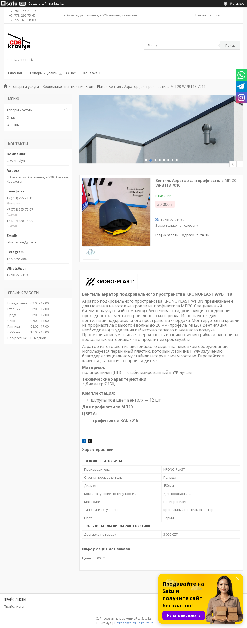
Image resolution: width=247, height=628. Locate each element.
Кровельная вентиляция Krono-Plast (74, 86)
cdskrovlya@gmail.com (24, 242)
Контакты (91, 73)
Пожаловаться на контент (133, 623)
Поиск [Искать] (230, 45)
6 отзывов (237, 3)
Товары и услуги (43, 73)
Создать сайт (38, 3)
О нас (71, 73)
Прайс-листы (14, 606)
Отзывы (13, 124)
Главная (15, 73)
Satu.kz (146, 618)
